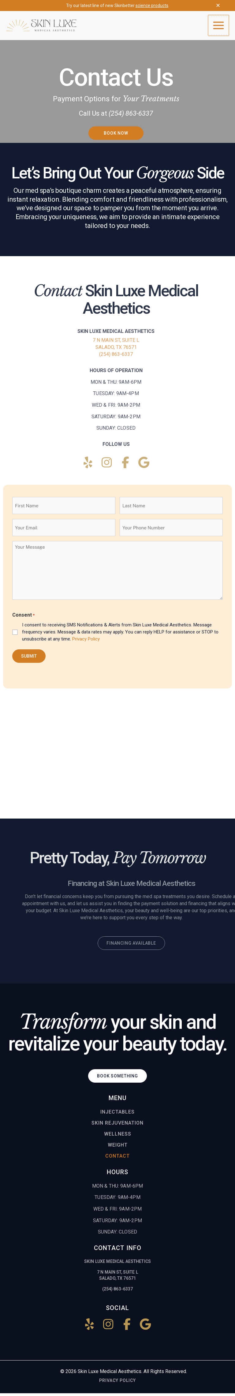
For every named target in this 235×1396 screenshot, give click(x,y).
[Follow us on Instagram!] (106, 465)
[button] (116, 136)
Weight (118, 1148)
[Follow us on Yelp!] (88, 465)
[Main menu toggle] (219, 27)
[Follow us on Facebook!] (125, 465)
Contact (117, 1159)
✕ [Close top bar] (218, 5)
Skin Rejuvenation (117, 1126)
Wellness (117, 1137)
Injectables (117, 1115)
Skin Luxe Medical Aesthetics (109, 1374)
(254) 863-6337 (116, 357)
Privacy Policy (86, 642)
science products (152, 5)
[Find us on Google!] (143, 465)
